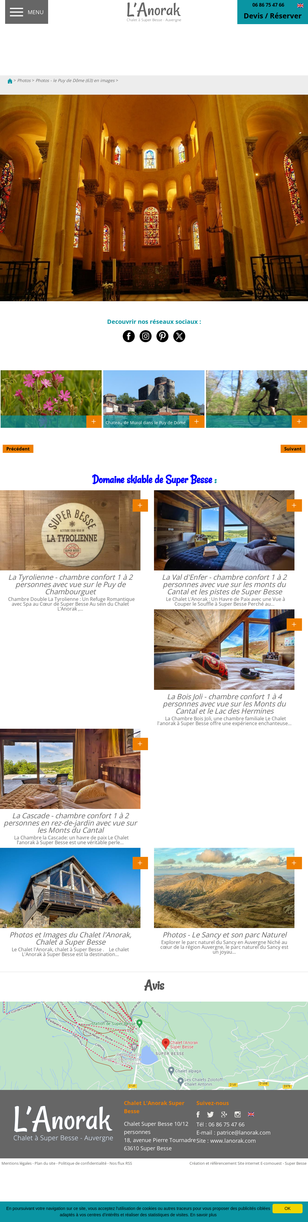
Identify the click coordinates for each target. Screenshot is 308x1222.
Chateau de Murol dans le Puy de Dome (146, 422)
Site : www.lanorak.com (226, 1140)
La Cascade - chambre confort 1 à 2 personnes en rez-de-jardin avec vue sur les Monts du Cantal (70, 822)
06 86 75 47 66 (268, 5)
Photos (24, 80)
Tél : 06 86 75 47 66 (220, 1124)
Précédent (18, 449)
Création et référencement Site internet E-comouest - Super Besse (247, 1163)
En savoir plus (203, 1214)
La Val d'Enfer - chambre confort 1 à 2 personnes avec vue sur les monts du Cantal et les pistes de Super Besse (224, 584)
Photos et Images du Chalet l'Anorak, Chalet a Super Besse (70, 938)
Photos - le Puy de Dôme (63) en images (75, 80)
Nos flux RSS (120, 1163)
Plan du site (45, 1163)
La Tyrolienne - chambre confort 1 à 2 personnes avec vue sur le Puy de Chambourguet (70, 584)
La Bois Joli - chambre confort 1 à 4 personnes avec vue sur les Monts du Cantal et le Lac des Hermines (224, 703)
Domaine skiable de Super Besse (152, 479)
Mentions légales (17, 1163)
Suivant (293, 449)
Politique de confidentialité (82, 1163)
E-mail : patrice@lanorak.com (233, 1132)
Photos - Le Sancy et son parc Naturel (224, 934)
